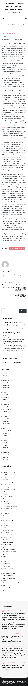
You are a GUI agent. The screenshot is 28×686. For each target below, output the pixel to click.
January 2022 (6, 450)
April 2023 (5, 414)
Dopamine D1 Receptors (8, 496)
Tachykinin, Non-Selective (9, 578)
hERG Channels (6, 513)
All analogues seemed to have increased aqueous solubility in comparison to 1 (7, 285)
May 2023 (5, 411)
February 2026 (6, 380)
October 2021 (6, 457)
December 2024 (6, 402)
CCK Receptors (6, 484)
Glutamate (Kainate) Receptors (10, 503)
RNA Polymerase (7, 566)
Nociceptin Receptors (8, 542)
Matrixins (5, 527)
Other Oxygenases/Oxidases (9, 549)
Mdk (3, 127)
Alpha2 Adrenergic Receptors (9, 474)
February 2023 (6, 418)
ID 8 (6, 63)
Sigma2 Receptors (7, 571)
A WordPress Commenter (8, 362)
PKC (4, 559)
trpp (4, 585)
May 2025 (5, 392)
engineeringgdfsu (5, 39)
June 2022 (5, 438)
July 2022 (5, 435)
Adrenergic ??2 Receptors (9, 472)
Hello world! (20, 362)
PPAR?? (4, 561)
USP (4, 590)
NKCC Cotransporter (7, 537)
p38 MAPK (5, 554)
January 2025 (6, 399)
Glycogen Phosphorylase (8, 508)
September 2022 (7, 430)
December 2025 (6, 385)
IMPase (4, 518)
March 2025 (5, 394)
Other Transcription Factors (9, 551)
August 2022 (6, 433)
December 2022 (6, 423)
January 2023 (6, 421)
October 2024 (6, 406)
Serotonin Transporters (8, 568)
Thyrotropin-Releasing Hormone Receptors (13, 583)
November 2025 (6, 387)
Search (3, 308)
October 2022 (6, 428)
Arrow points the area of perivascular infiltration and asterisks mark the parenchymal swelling (12, 667)
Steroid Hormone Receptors (8, 33)
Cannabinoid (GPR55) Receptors (10, 482)
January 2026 (6, 382)
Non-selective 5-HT (7, 544)
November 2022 (6, 426)
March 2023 (5, 416)
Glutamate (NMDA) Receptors (10, 506)
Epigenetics (5, 501)
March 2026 (5, 378)
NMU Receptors (6, 539)
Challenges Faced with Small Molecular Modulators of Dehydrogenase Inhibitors (14, 6)
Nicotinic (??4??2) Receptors (9, 535)
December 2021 (6, 452)
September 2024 (7, 409)
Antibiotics (5, 479)
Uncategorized (6, 587)
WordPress (9, 683)
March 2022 (5, 445)
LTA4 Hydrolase (6, 525)
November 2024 (6, 404)
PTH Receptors (6, 563)
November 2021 (6, 454)
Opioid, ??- (5, 547)
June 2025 (5, 390)
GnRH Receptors (6, 511)
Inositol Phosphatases (8, 520)
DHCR (4, 491)
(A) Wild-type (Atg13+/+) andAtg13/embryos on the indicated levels (14, 329)
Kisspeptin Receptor (7, 523)
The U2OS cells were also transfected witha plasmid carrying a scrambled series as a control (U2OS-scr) (14, 334)
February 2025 (6, 397)
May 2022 (5, 440)
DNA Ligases (5, 494)
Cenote (16, 682)
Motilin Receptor (6, 532)
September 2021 (7, 459)
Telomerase (5, 580)
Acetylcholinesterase (8, 470)
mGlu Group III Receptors (8, 530)
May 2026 (5, 373)
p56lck (4, 556)
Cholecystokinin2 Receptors (9, 489)
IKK (3, 515)
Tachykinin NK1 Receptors (9, 575)
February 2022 (6, 447)
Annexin (4, 477)
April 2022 (5, 442)
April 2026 (5, 375)
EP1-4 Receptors (7, 499)
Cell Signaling (6, 487)
